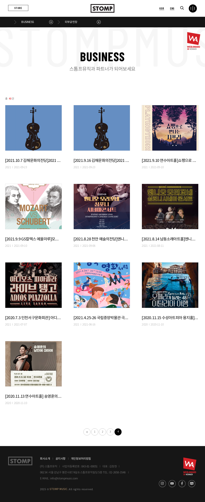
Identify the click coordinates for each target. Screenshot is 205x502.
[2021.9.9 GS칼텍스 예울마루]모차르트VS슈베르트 (33, 239)
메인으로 (10, 22)
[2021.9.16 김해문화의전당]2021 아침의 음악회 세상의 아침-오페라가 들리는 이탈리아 (102, 161)
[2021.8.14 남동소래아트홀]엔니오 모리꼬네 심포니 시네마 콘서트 (170, 239)
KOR (161, 8)
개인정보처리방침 (81, 458)
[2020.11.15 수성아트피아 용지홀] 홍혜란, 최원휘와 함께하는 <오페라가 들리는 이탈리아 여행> (170, 318)
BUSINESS (27, 22)
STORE (18, 8)
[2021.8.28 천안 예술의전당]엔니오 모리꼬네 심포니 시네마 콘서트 (102, 239)
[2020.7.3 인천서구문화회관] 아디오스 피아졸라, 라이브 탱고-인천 (33, 318)
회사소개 (45, 458)
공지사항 (60, 458)
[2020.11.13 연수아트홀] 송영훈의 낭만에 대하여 (33, 396)
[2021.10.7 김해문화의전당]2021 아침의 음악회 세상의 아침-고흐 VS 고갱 (33, 161)
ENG (172, 8)
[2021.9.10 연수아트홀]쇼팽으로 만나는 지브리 (170, 161)
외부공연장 (71, 22)
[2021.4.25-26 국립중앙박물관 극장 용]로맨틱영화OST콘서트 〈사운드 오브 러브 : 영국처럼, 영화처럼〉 (102, 318)
